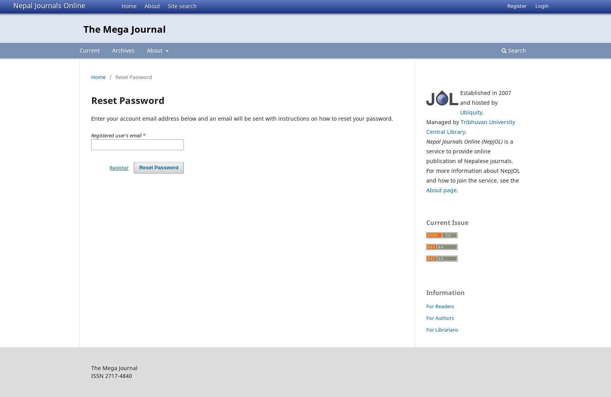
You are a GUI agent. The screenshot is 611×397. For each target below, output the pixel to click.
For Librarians (442, 329)
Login (542, 5)
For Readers (440, 306)
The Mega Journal (124, 29)
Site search (182, 6)
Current (89, 50)
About (152, 6)
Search (514, 50)
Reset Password (158, 167)
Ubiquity (471, 112)
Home (129, 6)
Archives (123, 50)
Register (516, 5)
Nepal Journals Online (49, 5)
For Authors (440, 317)
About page (441, 190)
